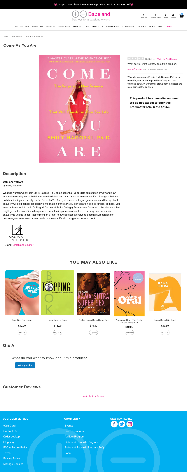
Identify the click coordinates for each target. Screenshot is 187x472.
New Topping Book (58, 320)
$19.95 (129, 326)
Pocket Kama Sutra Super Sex (93, 320)
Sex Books (17, 36)
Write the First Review (167, 59)
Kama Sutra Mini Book (165, 320)
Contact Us (10, 431)
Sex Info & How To (34, 36)
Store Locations (74, 431)
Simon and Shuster (23, 244)
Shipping (8, 442)
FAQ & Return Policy (15, 447)
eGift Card (9, 425)
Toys (5, 36)
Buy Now (22, 332)
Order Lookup (11, 436)
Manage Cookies (13, 463)
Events (69, 425)
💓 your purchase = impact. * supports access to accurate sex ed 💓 (93, 4)
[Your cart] (181, 16)
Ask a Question (135, 69)
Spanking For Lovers (22, 320)
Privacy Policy (11, 458)
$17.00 (22, 325)
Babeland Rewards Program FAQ (84, 447)
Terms (6, 453)
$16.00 (57, 325)
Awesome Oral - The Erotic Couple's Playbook (129, 321)
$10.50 (93, 325)
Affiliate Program (74, 436)
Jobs (68, 453)
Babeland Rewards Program (81, 442)
